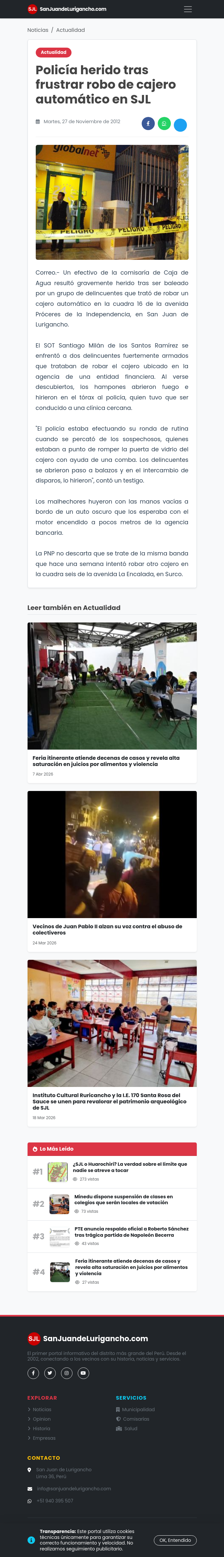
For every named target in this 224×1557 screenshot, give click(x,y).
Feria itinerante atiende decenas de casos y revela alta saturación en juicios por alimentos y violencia (106, 761)
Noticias (38, 30)
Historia (39, 1428)
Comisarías (133, 1419)
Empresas (42, 1438)
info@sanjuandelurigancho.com (74, 1488)
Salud (127, 1428)
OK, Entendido (175, 1540)
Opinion (39, 1419)
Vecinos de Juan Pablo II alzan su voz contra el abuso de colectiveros (107, 929)
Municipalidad (135, 1409)
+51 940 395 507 (55, 1501)
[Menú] (188, 9)
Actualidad (70, 30)
